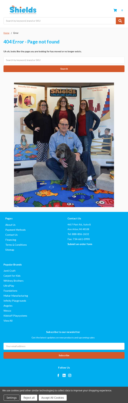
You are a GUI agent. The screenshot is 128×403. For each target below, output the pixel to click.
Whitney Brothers (14, 280)
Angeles (8, 305)
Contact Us (11, 234)
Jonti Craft (10, 270)
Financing (10, 239)
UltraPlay (9, 285)
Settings (11, 398)
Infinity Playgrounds (15, 300)
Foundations (10, 290)
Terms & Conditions (16, 244)
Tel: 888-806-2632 (78, 234)
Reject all (29, 398)
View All (8, 320)
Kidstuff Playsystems (15, 315)
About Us (10, 224)
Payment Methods (15, 229)
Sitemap (9, 249)
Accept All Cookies (52, 398)
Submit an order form (80, 244)
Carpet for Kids (12, 275)
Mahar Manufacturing (16, 295)
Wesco (7, 310)
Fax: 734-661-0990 (79, 239)
